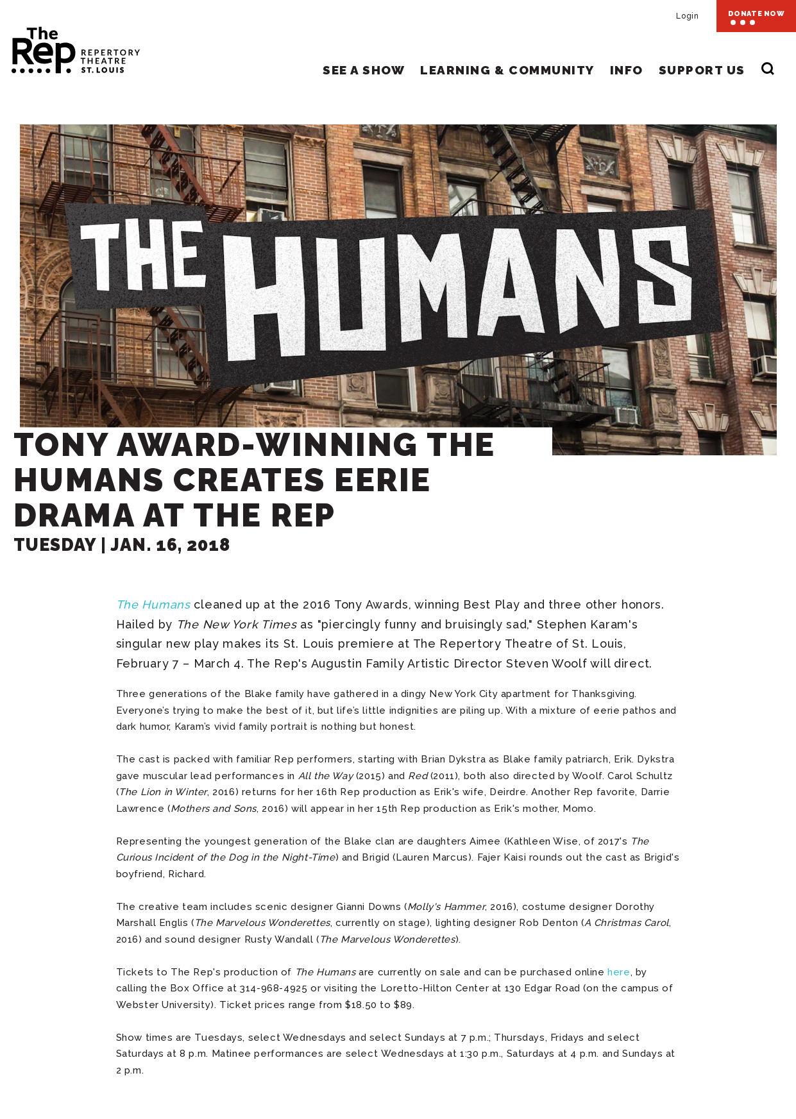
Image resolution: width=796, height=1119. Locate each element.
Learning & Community (507, 70)
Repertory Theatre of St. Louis (64, 46)
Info (626, 70)
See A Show (364, 70)
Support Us (702, 70)
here (618, 972)
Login (687, 16)
